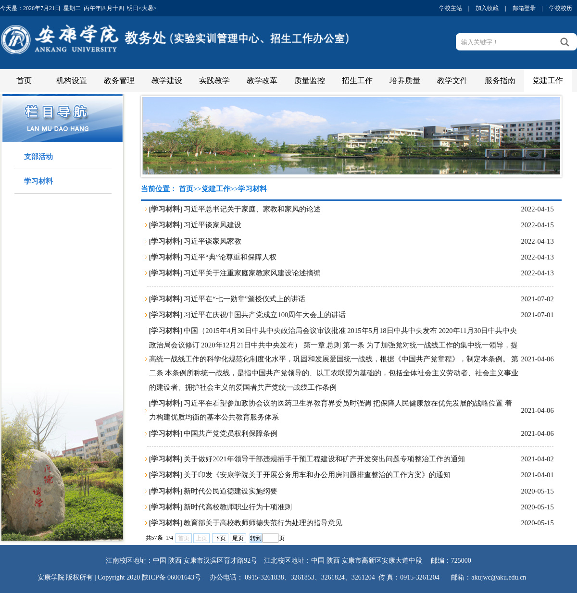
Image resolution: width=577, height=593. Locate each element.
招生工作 (357, 80)
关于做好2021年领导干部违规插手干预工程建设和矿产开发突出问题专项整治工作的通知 (324, 459)
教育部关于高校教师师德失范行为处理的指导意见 (263, 523)
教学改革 (262, 80)
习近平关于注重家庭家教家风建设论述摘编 (252, 273)
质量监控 (309, 80)
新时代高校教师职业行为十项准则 (238, 507)
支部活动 (38, 157)
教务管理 (119, 80)
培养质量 (404, 80)
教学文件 (452, 80)
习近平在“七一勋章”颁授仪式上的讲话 (244, 299)
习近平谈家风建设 (212, 225)
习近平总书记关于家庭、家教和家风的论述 (252, 209)
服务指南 (500, 80)
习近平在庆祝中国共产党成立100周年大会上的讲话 (265, 315)
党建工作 (547, 80)
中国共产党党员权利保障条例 (230, 433)
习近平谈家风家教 (212, 241)
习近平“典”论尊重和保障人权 (230, 257)
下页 (220, 538)
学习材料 (38, 181)
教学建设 (166, 80)
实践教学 (214, 80)
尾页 (238, 538)
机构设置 (71, 80)
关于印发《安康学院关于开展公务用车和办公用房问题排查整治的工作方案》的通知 (317, 475)
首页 (24, 80)
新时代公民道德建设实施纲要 (230, 491)
